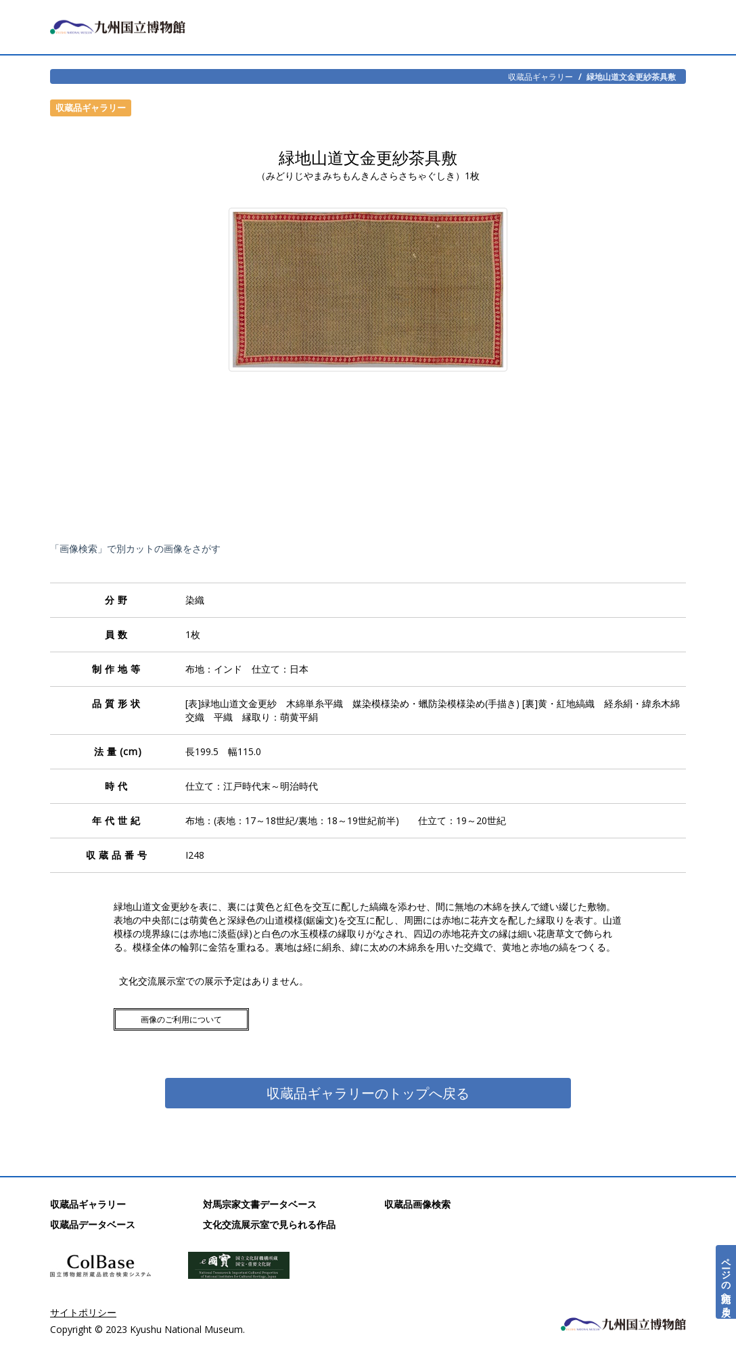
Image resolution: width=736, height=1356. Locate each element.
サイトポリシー (83, 1312)
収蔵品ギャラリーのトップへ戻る (368, 1093)
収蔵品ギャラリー (540, 76)
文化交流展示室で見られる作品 (269, 1224)
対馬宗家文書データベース (260, 1204)
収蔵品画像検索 (417, 1204)
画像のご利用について (181, 1019)
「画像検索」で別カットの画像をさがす (135, 548)
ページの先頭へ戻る (726, 1282)
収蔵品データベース (92, 1224)
